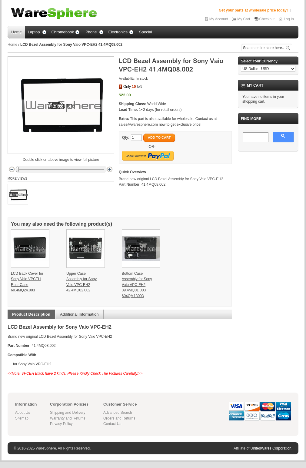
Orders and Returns (119, 418)
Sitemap (21, 418)
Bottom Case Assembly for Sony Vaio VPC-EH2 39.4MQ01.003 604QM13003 (137, 284)
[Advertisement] (268, 186)
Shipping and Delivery (67, 412)
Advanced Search (117, 412)
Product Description (31, 314)
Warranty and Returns (67, 418)
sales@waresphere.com (138, 124)
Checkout (267, 19)
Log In (289, 19)
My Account (218, 19)
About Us (22, 412)
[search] (255, 137)
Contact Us (112, 424)
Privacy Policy (61, 424)
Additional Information (79, 314)
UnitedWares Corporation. (271, 448)
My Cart (243, 19)
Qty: (125, 137)
